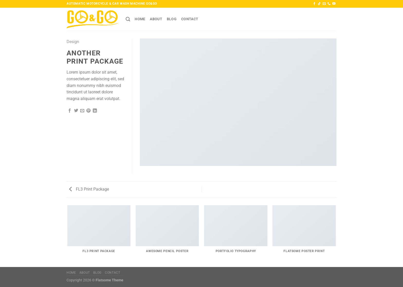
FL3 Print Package (89, 189)
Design (73, 41)
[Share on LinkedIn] (95, 110)
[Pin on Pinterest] (88, 110)
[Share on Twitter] (76, 110)
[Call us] (329, 4)
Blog (172, 19)
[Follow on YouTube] (333, 4)
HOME (140, 19)
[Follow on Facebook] (314, 4)
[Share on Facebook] (70, 110)
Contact (189, 19)
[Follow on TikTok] (319, 4)
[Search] (128, 19)
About (156, 19)
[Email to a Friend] (82, 110)
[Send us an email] (324, 4)
